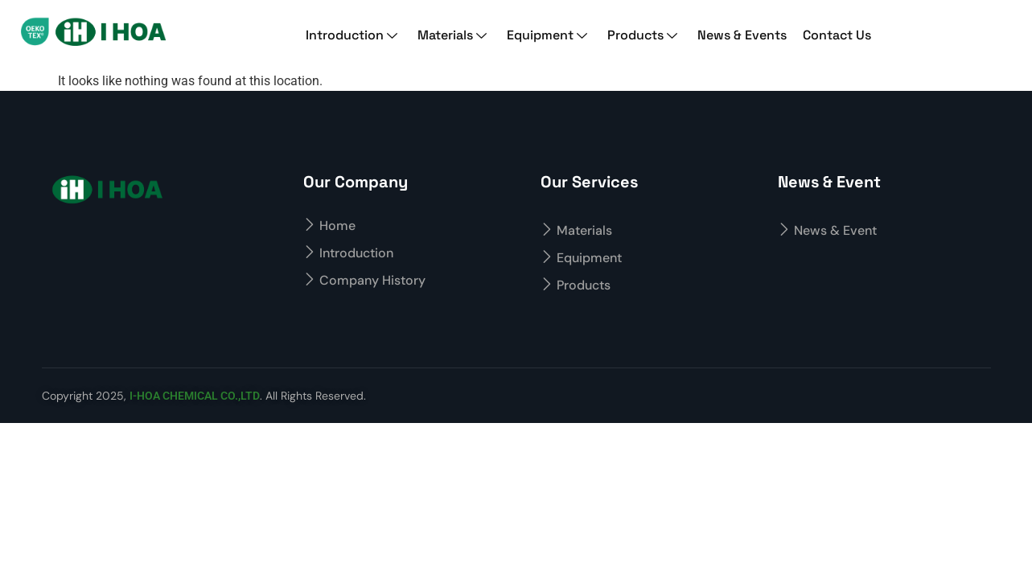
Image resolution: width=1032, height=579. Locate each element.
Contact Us (837, 35)
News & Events (742, 35)
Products (644, 35)
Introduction (353, 35)
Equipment (549, 35)
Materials (454, 35)
